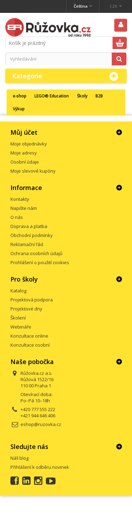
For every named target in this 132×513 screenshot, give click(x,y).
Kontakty (19, 199)
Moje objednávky (28, 144)
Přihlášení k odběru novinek (39, 467)
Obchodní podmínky (31, 235)
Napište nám (23, 208)
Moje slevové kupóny (33, 171)
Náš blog (19, 458)
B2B (99, 95)
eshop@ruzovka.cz (40, 424)
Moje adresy (23, 153)
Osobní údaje (24, 162)
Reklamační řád (26, 244)
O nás (16, 217)
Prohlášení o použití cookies (39, 262)
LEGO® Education (51, 95)
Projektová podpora (31, 300)
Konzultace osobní (30, 345)
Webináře (20, 327)
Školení (18, 318)
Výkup (19, 108)
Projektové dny (26, 309)
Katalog (18, 290)
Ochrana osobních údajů (36, 253)
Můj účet (24, 132)
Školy (82, 95)
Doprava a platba (28, 226)
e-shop (19, 95)
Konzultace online (29, 336)
